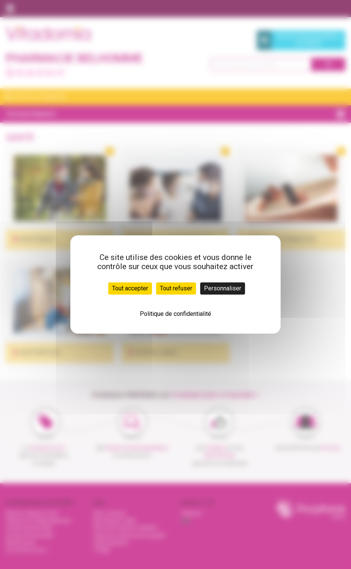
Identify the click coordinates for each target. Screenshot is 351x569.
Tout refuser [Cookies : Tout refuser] (176, 288)
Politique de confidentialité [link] (175, 313)
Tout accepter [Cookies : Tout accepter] (130, 288)
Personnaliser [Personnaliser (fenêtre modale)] (222, 288)
